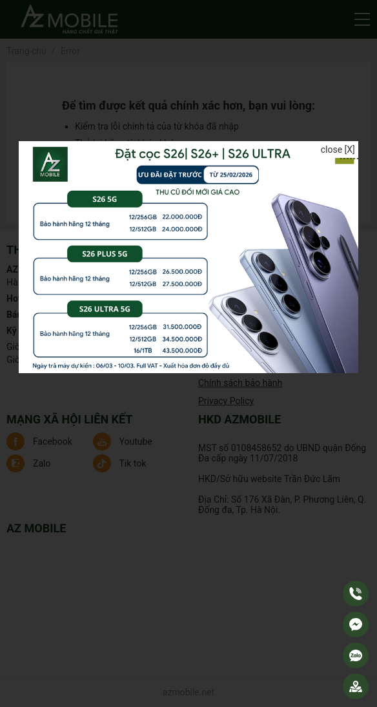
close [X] (338, 149)
